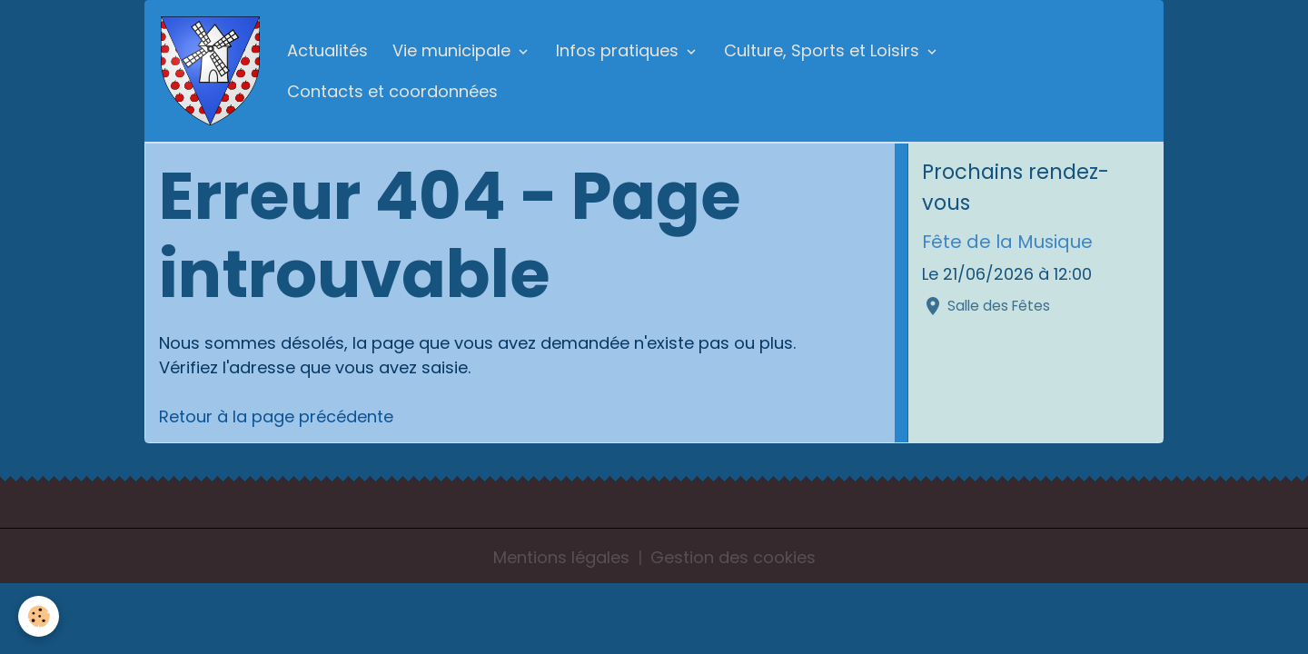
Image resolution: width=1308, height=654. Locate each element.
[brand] (212, 70)
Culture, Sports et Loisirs (824, 50)
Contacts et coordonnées (392, 91)
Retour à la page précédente (276, 416)
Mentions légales (561, 557)
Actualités (327, 50)
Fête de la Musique (1007, 241)
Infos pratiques (619, 50)
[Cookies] (38, 616)
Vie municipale (453, 50)
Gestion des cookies (733, 557)
